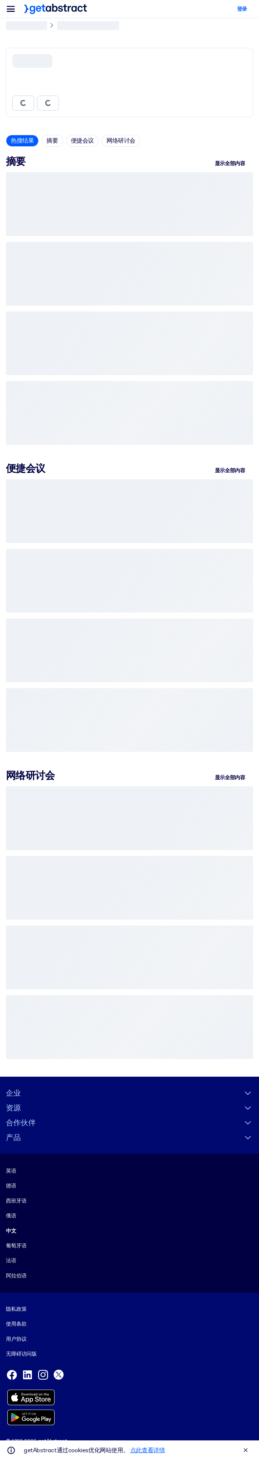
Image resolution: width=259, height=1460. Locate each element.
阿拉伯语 (16, 1276)
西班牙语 (16, 1201)
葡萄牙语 (16, 1246)
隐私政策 (16, 1309)
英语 (11, 1171)
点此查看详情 (147, 1450)
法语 (11, 1260)
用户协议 (16, 1339)
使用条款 (16, 1324)
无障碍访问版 (21, 1354)
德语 (11, 1186)
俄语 (11, 1216)
